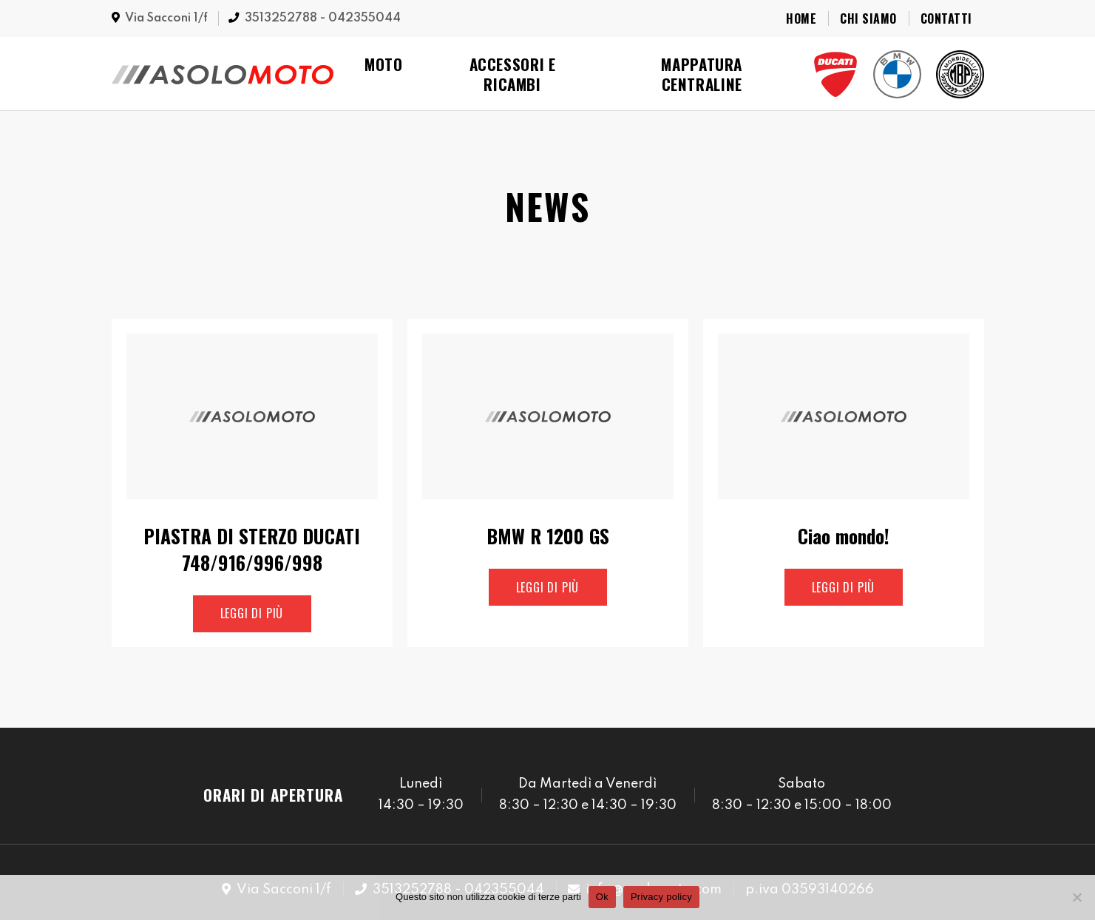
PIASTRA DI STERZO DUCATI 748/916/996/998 (251, 549)
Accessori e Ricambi (512, 74)
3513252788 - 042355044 (323, 18)
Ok (602, 896)
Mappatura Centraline (701, 74)
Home (801, 18)
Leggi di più (252, 613)
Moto (384, 64)
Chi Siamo (868, 18)
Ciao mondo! (843, 536)
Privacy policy (661, 896)
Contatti (946, 18)
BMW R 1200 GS (548, 536)
